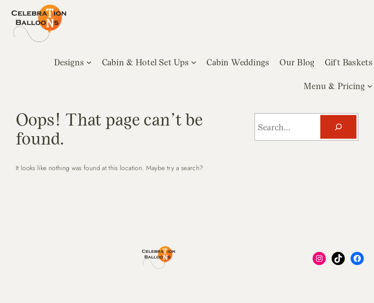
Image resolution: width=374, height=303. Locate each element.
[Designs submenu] (89, 62)
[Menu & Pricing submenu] (370, 85)
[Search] (338, 127)
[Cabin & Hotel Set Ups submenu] (193, 62)
